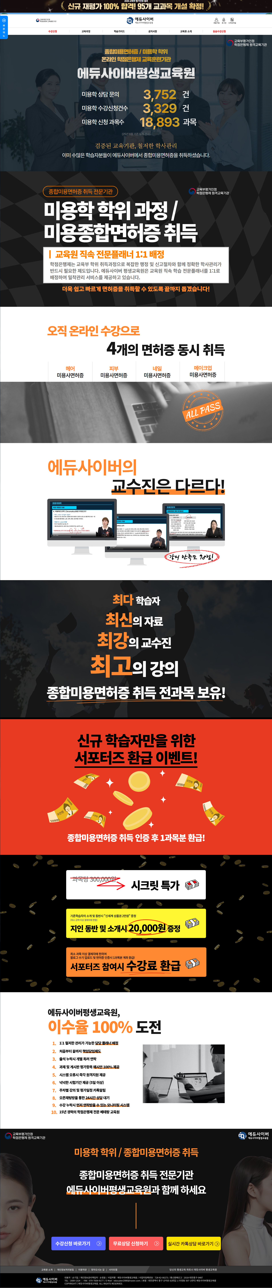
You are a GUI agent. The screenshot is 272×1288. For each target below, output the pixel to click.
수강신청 (52, 31)
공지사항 (152, 31)
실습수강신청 (219, 31)
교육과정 (86, 31)
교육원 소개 (186, 31)
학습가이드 (119, 31)
